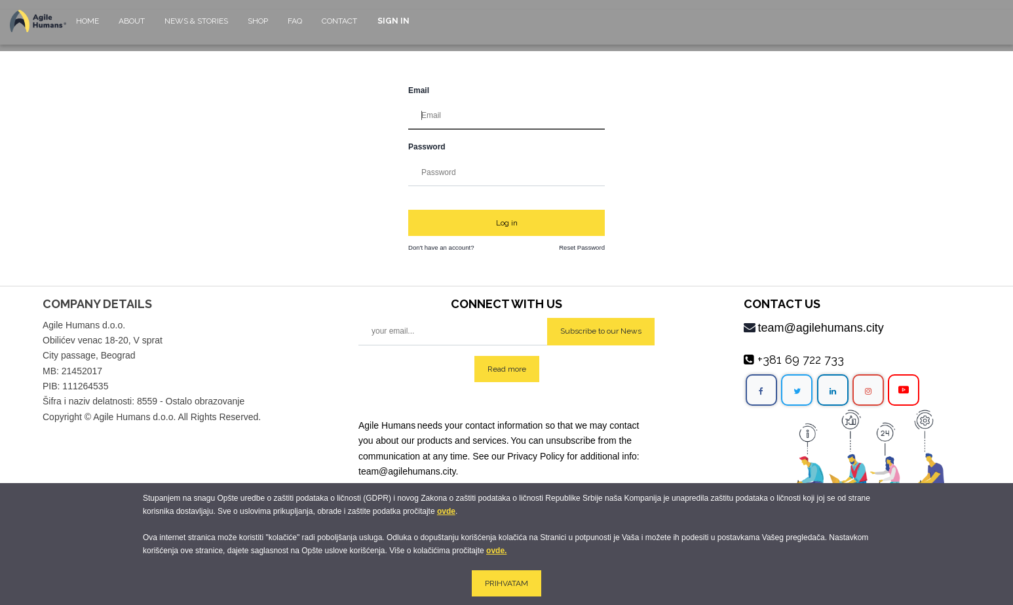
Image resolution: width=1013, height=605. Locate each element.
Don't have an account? (441, 247)
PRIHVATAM (506, 583)
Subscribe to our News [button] (600, 331)
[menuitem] (87, 27)
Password (427, 146)
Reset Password (582, 247)
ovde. (496, 550)
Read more (506, 369)
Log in (507, 222)
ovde (446, 511)
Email (418, 90)
